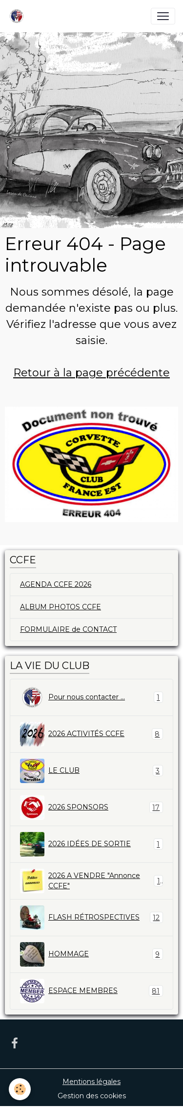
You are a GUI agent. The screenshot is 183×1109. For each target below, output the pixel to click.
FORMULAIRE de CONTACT (68, 629)
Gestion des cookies (92, 1095)
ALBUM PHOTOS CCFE (60, 606)
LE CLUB (91, 771)
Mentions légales (91, 1081)
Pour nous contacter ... (91, 697)
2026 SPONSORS (91, 807)
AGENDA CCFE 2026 (55, 584)
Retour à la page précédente (91, 372)
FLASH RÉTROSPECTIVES (91, 917)
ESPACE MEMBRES (91, 991)
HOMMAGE (91, 954)
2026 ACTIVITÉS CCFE (91, 734)
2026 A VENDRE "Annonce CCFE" (91, 881)
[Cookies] (20, 1089)
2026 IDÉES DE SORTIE (91, 844)
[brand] (18, 16)
